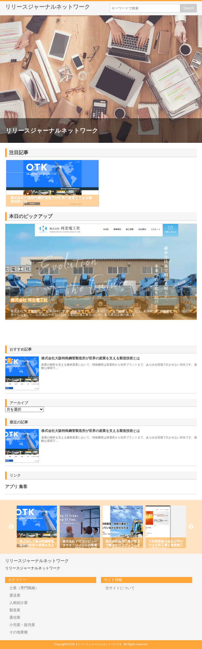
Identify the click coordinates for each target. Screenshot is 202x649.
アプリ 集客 (16, 486)
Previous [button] (11, 527)
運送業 (14, 595)
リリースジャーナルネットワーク (47, 7)
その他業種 (18, 632)
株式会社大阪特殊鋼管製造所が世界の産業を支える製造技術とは (90, 358)
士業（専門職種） (24, 588)
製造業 (14, 610)
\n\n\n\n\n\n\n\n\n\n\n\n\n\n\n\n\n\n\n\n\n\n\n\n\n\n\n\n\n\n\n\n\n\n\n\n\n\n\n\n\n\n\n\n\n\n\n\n (24, 409)
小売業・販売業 (22, 625)
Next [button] (191, 527)
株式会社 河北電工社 (29, 300)
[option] (37, 527)
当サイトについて (120, 588)
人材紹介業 (18, 603)
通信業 (14, 617)
